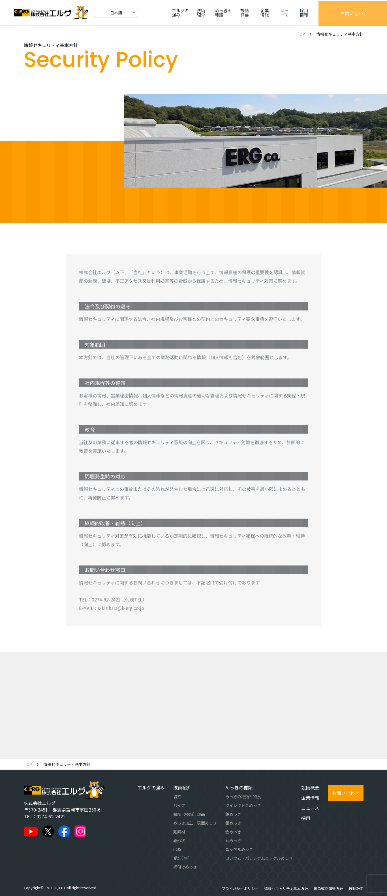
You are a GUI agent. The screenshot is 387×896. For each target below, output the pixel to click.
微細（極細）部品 (189, 814)
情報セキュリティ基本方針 (286, 888)
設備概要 (259, 13)
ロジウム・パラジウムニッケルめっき (259, 858)
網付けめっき (185, 867)
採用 (305, 818)
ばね (177, 849)
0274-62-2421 (106, 601)
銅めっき (233, 840)
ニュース (305, 13)
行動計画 (356, 888)
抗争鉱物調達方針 (328, 888)
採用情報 (327, 13)
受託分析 (181, 858)
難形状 (179, 840)
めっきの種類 (233, 13)
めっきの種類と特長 (243, 796)
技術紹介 (206, 13)
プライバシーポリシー (240, 888)
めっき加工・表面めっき (195, 823)
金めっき (233, 832)
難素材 (179, 832)
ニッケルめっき (239, 849)
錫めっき (233, 814)
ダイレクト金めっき (243, 805)
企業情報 (282, 13)
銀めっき (233, 823)
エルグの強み (179, 13)
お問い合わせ (364, 12)
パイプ (179, 805)
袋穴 (177, 796)
